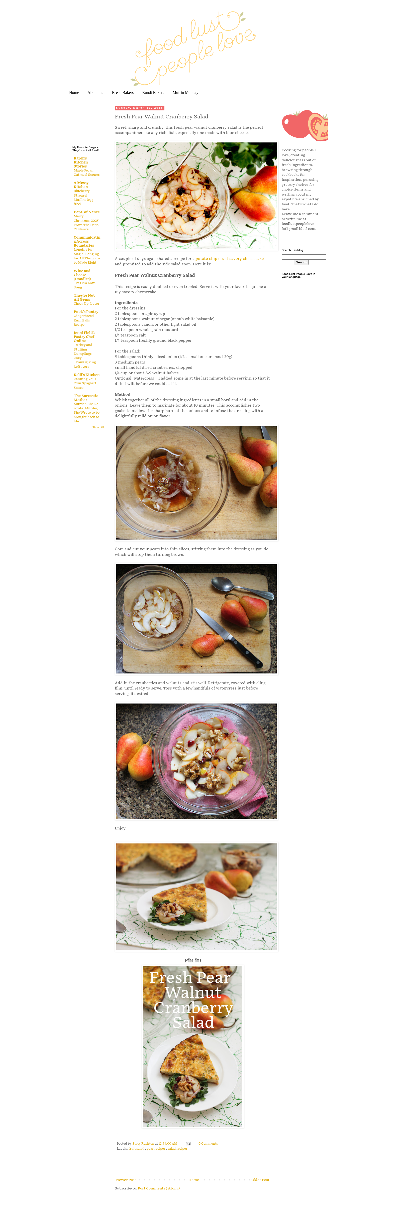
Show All (98, 427)
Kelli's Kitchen (87, 375)
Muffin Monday (185, 92)
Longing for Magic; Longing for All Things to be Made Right (87, 256)
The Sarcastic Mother (86, 398)
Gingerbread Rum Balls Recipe (84, 320)
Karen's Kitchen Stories (81, 162)
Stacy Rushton (143, 1144)
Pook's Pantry (86, 312)
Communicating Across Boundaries (87, 241)
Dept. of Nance (87, 212)
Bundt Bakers (153, 92)
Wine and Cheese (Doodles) (82, 275)
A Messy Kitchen (81, 185)
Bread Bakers (123, 92)
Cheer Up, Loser (86, 304)
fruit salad (137, 1149)
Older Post (260, 1180)
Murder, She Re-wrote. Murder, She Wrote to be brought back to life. (87, 412)
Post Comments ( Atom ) (159, 1188)
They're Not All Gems (84, 297)
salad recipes (177, 1149)
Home (74, 92)
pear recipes (156, 1149)
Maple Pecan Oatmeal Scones (87, 172)
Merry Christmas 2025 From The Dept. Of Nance (86, 222)
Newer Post (126, 1180)
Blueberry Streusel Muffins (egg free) (83, 197)
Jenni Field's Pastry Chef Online (84, 337)
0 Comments (208, 1144)
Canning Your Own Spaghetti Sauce (86, 383)
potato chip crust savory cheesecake (229, 258)
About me (95, 92)
